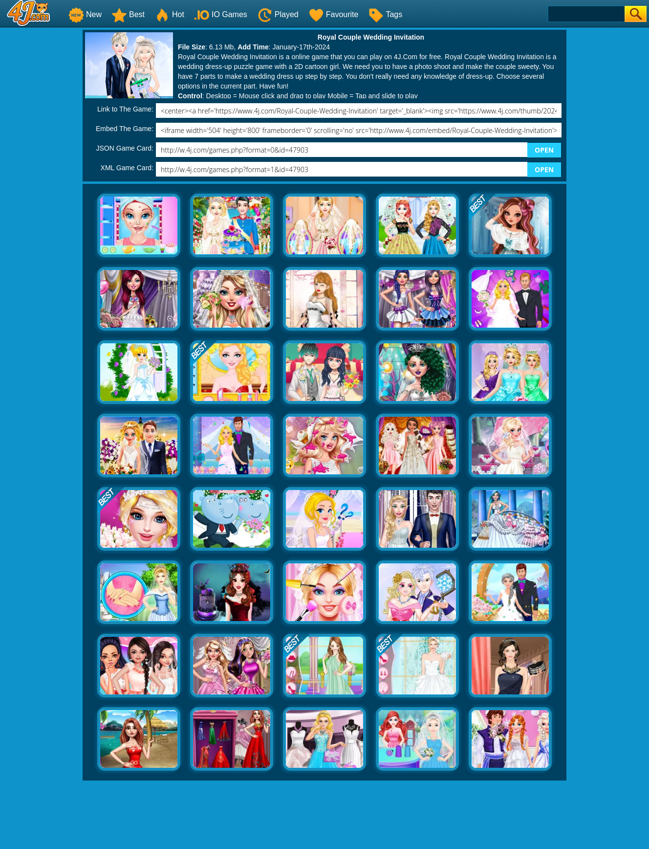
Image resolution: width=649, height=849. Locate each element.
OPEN (544, 150)
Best (128, 14)
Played (278, 14)
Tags (385, 14)
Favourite (333, 14)
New (85, 14)
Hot (169, 14)
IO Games (220, 14)
